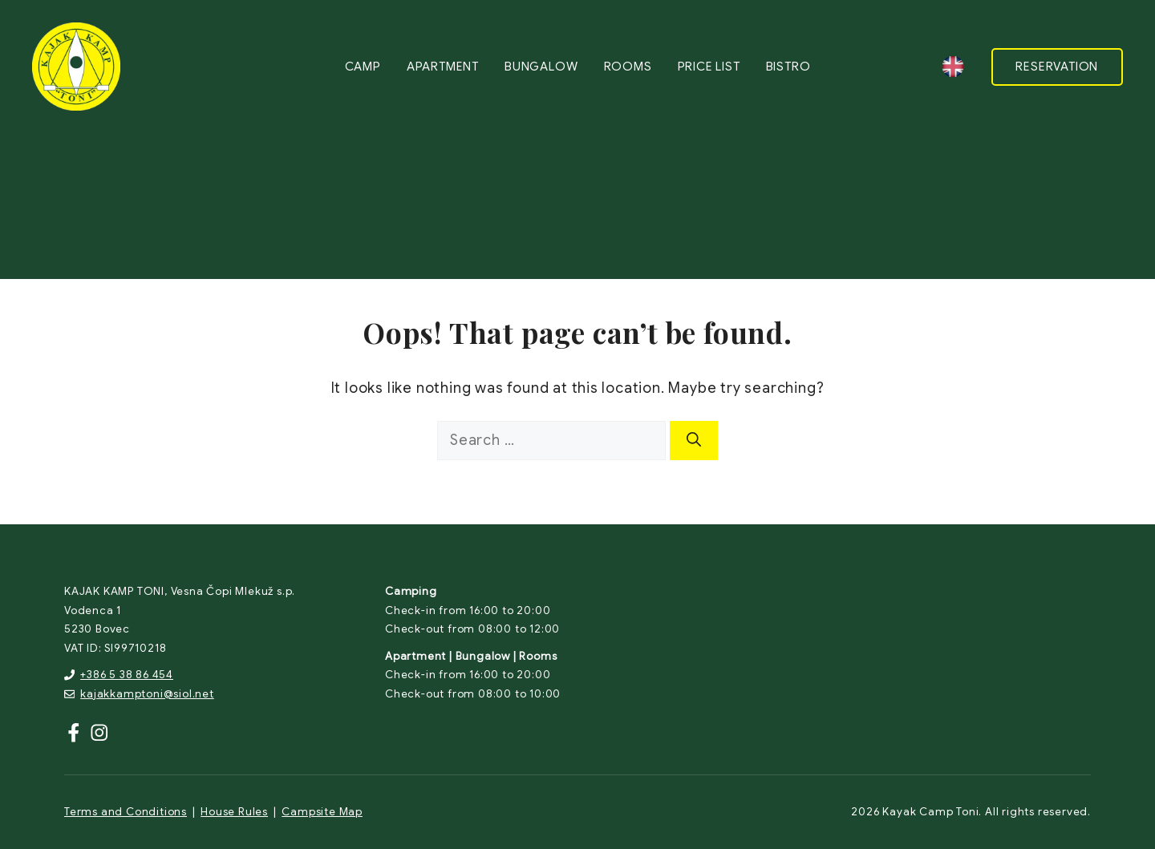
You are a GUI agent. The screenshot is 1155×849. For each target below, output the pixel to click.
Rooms (628, 66)
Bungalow (541, 66)
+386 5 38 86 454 (126, 674)
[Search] (694, 440)
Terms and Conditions (125, 812)
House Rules (234, 812)
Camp (363, 66)
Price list (709, 66)
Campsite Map (322, 812)
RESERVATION (1056, 66)
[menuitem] (953, 66)
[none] (953, 66)
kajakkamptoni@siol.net (147, 694)
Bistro (788, 66)
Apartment (443, 66)
